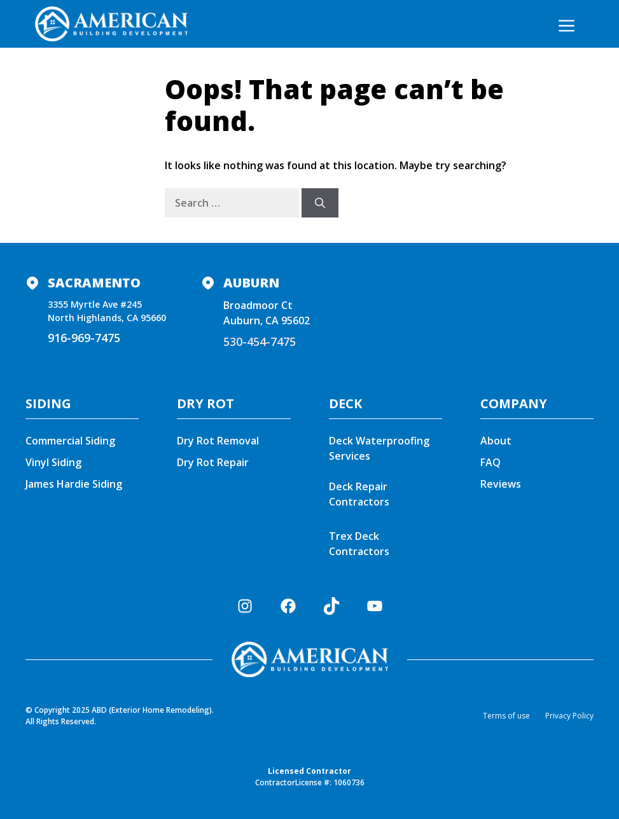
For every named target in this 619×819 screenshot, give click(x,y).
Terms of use (506, 715)
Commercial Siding (70, 441)
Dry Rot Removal (218, 441)
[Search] (320, 202)
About (495, 441)
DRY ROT (205, 403)
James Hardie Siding (73, 484)
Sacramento (94, 282)
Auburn (251, 282)
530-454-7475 (259, 341)
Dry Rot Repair (213, 462)
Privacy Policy (569, 715)
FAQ (490, 462)
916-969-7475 (84, 337)
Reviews (500, 484)
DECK (345, 403)
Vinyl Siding (53, 462)
